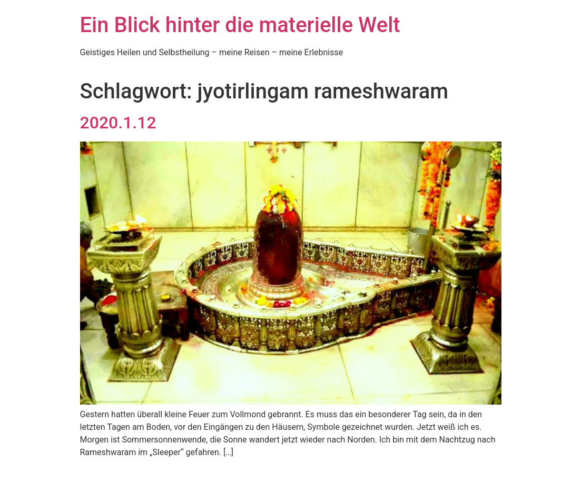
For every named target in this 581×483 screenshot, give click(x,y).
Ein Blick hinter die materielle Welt (240, 25)
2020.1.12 (118, 123)
